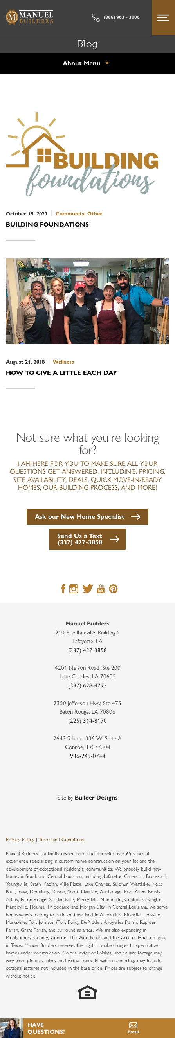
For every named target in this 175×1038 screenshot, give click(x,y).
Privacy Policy (20, 839)
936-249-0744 (87, 755)
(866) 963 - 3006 (116, 18)
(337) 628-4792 (87, 685)
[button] (87, 515)
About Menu (82, 62)
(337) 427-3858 (87, 649)
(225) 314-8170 (87, 720)
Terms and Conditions (61, 839)
